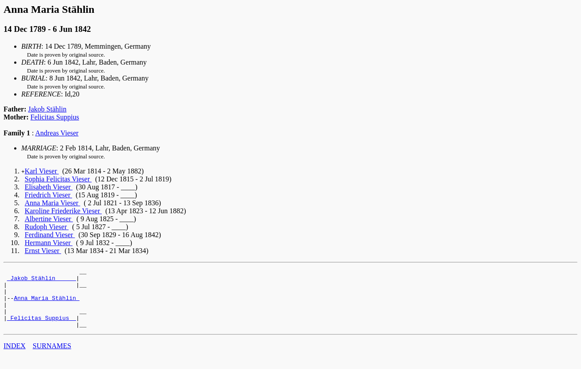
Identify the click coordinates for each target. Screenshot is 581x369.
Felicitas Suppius (55, 117)
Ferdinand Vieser (50, 234)
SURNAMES (52, 357)
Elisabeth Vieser (49, 187)
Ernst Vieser (43, 250)
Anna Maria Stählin (46, 304)
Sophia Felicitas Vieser (58, 179)
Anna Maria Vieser (52, 203)
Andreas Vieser (57, 133)
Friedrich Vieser (48, 195)
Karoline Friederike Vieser (63, 211)
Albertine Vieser (49, 219)
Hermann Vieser (49, 242)
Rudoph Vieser (47, 227)
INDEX (15, 357)
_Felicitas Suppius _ (41, 328)
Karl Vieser (42, 171)
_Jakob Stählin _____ (41, 280)
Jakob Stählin (47, 109)
